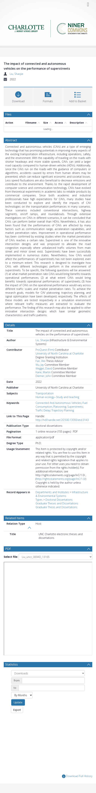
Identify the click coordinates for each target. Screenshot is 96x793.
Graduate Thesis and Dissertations (56, 507)
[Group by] (48, 673)
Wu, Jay (40, 364)
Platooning (59, 406)
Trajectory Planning (62, 410)
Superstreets (75, 406)
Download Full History (77, 776)
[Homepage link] (48, 27)
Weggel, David (44, 368)
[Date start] (53, 680)
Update (18, 702)
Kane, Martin (43, 372)
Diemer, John (43, 376)
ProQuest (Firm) (45, 349)
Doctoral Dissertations (59, 499)
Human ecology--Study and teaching (57, 397)
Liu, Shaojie (16, 74)
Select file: (11, 556)
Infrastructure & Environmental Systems (62, 494)
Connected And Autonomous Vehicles (58, 403)
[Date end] (52, 688)
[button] (48, 96)
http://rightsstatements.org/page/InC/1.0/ (61, 479)
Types (39, 499)
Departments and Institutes (52, 492)
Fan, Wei (40, 361)
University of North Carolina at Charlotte (60, 353)
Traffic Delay (43, 410)
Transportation (45, 393)
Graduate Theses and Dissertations (57, 503)
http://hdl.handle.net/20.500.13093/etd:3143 (62, 420)
